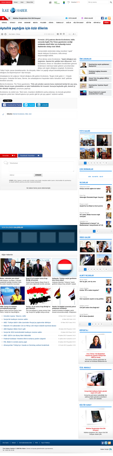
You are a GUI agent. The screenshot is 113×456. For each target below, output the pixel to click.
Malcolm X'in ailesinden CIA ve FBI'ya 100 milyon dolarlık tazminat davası (30, 326)
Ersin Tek (92, 196)
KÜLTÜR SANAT (86, 405)
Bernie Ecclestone (18, 114)
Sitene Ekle (30, 2)
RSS (36, 442)
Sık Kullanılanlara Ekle (25, 442)
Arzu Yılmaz (92, 298)
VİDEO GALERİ (85, 237)
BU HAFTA (95, 176)
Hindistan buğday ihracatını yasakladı (98, 72)
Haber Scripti (104, 449)
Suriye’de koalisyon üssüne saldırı (16, 319)
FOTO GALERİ (85, 131)
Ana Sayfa (6, 442)
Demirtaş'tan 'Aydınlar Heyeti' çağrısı (98, 86)
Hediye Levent (92, 307)
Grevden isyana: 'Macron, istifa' (15, 316)
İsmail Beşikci (92, 315)
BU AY (101, 176)
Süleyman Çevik (92, 188)
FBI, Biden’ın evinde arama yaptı (15, 342)
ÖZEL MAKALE (85, 368)
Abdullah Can (92, 223)
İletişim (14, 442)
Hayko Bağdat (92, 289)
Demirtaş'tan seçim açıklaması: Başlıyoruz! (99, 65)
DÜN (89, 176)
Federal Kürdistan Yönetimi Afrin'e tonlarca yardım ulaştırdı (25, 339)
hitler (26, 114)
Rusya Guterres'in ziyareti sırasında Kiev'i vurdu (97, 93)
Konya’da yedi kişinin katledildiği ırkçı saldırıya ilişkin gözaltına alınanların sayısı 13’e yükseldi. (95, 394)
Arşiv (22, 2)
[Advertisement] (38, 136)
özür (30, 114)
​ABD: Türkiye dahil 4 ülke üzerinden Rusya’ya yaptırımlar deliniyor (27, 322)
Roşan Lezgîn (92, 205)
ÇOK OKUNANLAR (86, 169)
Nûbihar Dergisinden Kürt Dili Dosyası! (27, 18)
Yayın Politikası (45, 442)
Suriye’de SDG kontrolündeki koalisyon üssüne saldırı (23, 332)
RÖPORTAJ (84, 330)
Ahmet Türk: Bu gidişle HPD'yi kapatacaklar (99, 79)
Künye (16, 2)
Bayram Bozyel (92, 214)
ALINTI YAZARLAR (87, 275)
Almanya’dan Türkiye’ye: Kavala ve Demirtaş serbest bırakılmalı (26, 345)
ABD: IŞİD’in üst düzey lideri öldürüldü (17, 335)
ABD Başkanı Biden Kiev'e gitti (14, 329)
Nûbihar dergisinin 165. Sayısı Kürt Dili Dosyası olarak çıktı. (95, 431)
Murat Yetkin (92, 281)
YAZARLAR (84, 182)
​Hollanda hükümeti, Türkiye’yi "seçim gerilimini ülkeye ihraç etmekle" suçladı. (64, 281)
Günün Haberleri (6, 2)
